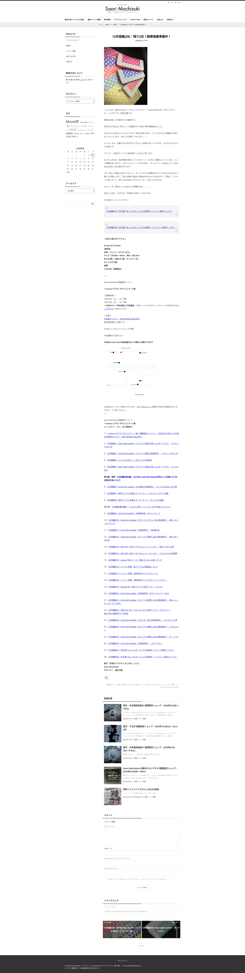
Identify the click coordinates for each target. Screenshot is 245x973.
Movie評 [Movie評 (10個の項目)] (72, 121)
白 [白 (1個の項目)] (77, 137)
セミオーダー (166, 685)
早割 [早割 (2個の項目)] (74, 136)
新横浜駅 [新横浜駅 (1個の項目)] (87, 133)
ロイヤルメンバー (144, 407)
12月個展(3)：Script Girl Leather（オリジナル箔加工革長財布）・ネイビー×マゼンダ (142, 453)
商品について (148, 19)
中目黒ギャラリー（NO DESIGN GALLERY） (122, 319)
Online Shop (135, 19)
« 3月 (68, 172)
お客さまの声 (71, 56)
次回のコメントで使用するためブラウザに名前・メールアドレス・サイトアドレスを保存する (137, 879)
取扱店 (68, 45)
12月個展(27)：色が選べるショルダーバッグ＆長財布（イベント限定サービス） (139, 211)
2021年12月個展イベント (136, 685)
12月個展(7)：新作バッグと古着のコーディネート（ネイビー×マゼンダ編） (138, 493)
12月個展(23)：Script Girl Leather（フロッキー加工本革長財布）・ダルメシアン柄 (142, 620)
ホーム (141, 946)
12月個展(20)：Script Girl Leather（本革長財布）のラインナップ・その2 (138, 593)
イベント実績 (71, 51)
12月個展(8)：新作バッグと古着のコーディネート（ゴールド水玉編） (136, 500)
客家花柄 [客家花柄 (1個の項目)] (76, 133)
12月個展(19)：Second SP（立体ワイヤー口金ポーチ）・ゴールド (135, 587)
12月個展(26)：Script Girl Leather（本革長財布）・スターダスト (135, 643)
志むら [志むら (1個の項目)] (82, 133)
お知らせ (160, 19)
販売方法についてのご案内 (74, 19)
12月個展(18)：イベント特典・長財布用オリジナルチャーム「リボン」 (137, 580)
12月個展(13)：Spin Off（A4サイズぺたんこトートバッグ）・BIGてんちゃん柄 (141, 546)
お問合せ (170, 19)
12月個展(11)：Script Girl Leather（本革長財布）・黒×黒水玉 (134, 530)
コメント (176, 685)
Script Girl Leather (151, 685)
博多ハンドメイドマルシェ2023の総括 (141, 789)
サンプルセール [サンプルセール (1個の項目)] (75, 126)
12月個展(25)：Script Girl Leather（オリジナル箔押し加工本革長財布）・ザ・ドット (143, 637)
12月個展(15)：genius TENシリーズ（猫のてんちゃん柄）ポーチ (135, 560)
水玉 (159, 685)
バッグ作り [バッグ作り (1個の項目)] (84, 126)
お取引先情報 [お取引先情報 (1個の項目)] (83, 122)
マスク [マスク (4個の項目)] (73, 129)
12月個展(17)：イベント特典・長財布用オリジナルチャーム (133, 573)
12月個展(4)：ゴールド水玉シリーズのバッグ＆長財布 (129, 460)
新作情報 (107, 19)
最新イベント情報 (94, 19)
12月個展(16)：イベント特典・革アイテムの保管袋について (133, 567)
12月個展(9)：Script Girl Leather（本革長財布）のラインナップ (133, 513)
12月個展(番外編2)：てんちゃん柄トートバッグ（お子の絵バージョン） (141, 507)
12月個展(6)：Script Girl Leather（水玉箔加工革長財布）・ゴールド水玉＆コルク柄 (142, 487)
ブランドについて (120, 19)
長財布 (125, 685)
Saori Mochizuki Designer (171, 687)
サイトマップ (122, 961)
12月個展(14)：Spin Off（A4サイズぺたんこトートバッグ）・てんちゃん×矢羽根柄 (142, 553)
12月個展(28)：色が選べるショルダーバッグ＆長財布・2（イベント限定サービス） (141, 227)
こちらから (108, 309)
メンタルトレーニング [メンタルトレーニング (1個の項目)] (84, 130)
